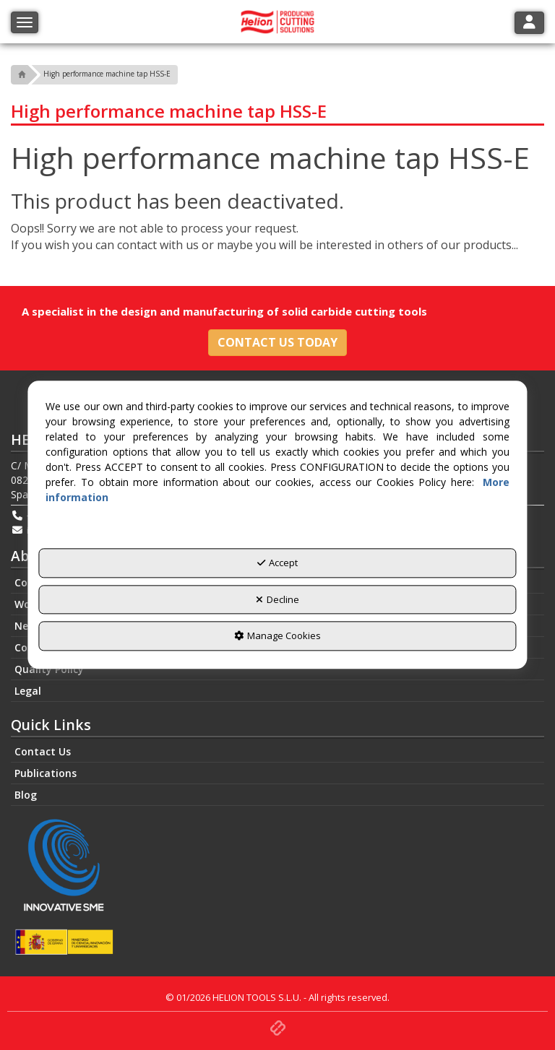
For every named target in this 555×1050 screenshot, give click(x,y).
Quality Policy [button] (49, 669)
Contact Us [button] (42, 751)
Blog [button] (25, 795)
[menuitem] (277, 669)
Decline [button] (277, 599)
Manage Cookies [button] (277, 636)
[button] (20, 74)
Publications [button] (45, 773)
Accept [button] (277, 563)
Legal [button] (27, 691)
